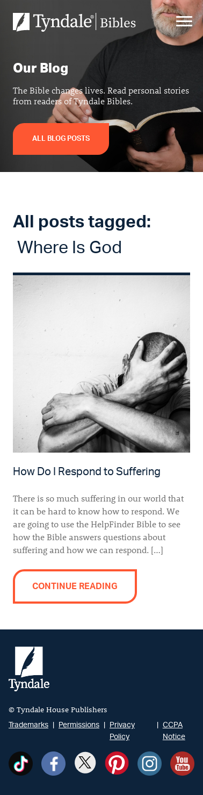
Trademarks (28, 725)
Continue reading (75, 586)
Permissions (79, 725)
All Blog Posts (61, 138)
